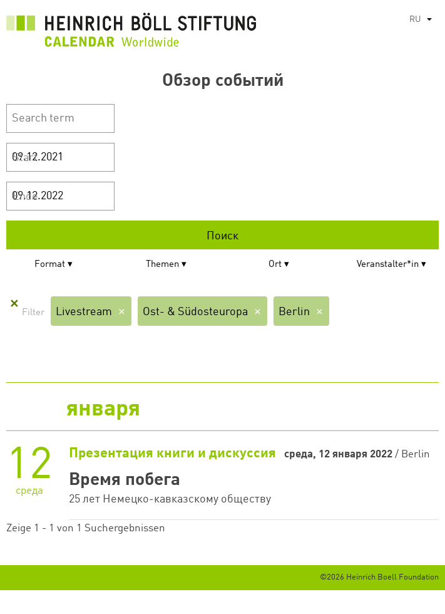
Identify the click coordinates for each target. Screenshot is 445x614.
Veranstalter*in (388, 264)
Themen (162, 264)
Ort (275, 264)
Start (25, 158)
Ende (25, 196)
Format (49, 264)
